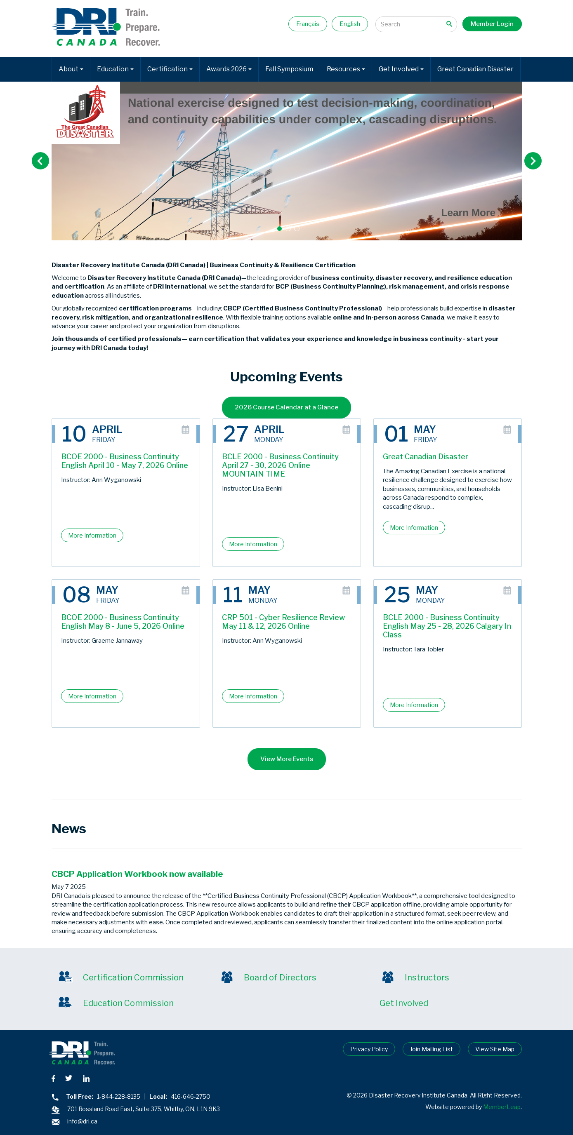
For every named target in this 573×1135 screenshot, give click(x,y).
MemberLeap (502, 1106)
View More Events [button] (286, 759)
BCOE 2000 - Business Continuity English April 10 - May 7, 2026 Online (124, 461)
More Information (92, 535)
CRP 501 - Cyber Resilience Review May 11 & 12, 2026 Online (283, 621)
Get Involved (401, 69)
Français (307, 24)
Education (115, 69)
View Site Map (494, 1049)
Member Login (492, 24)
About (71, 69)
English (350, 24)
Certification (170, 69)
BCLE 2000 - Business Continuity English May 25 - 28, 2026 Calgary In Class (447, 626)
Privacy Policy (369, 1049)
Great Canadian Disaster (475, 69)
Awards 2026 (229, 69)
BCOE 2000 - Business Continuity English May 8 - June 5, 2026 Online (122, 621)
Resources (346, 69)
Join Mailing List (431, 1049)
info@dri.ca (82, 1121)
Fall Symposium (289, 69)
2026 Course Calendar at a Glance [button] (286, 407)
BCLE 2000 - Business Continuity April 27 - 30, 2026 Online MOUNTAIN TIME (280, 465)
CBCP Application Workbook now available (137, 874)
